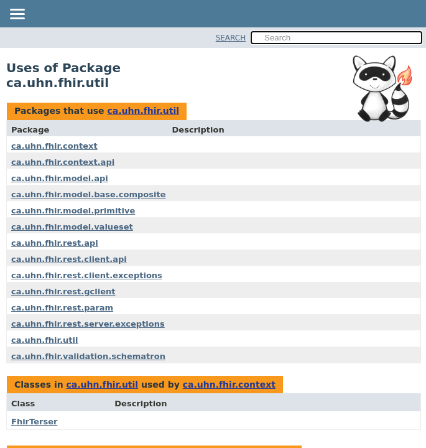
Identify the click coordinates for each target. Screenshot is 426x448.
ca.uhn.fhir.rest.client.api (69, 259)
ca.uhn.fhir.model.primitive (73, 210)
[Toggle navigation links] (16, 15)
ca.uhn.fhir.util (143, 111)
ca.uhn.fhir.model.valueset (72, 226)
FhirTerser (34, 421)
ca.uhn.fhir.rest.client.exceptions (86, 275)
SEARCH (231, 38)
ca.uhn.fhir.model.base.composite (88, 194)
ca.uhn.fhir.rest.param (62, 307)
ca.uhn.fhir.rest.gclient (63, 291)
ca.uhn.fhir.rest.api (54, 243)
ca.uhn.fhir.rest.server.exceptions (88, 324)
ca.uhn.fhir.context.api (62, 162)
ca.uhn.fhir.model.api (59, 178)
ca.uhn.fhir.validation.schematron (88, 356)
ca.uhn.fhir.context (54, 146)
